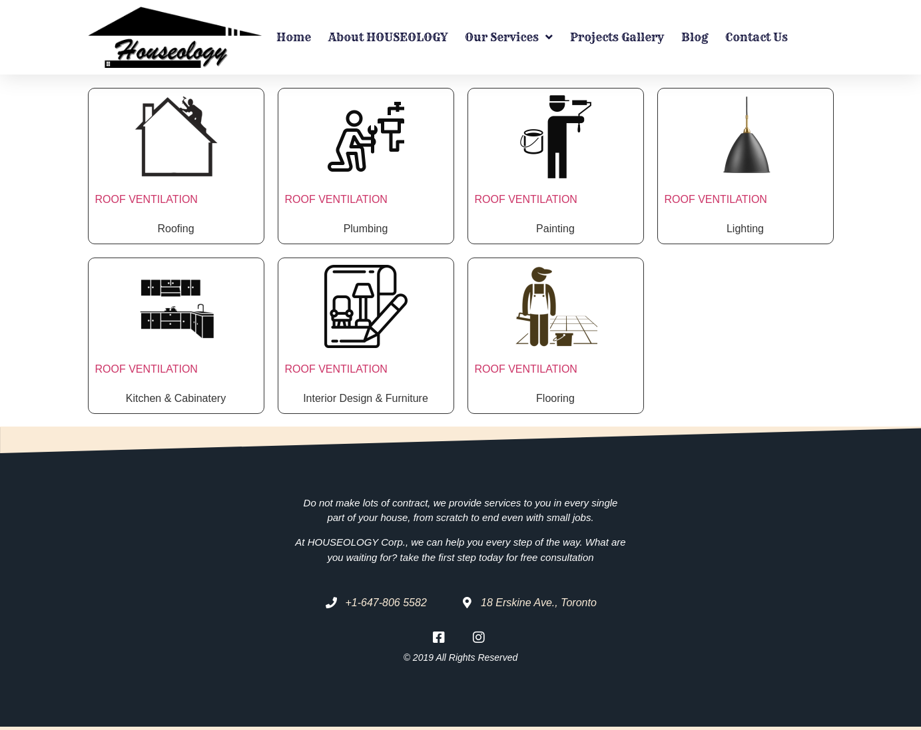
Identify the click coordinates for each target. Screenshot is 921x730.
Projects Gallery (617, 37)
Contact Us (756, 37)
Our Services (509, 37)
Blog (694, 37)
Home (293, 37)
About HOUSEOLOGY (388, 37)
